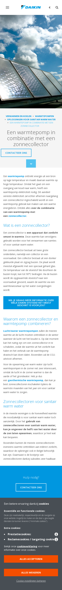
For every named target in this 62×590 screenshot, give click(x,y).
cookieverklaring (27, 546)
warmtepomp (16, 176)
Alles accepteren (31, 559)
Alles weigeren (31, 572)
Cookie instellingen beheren (31, 580)
